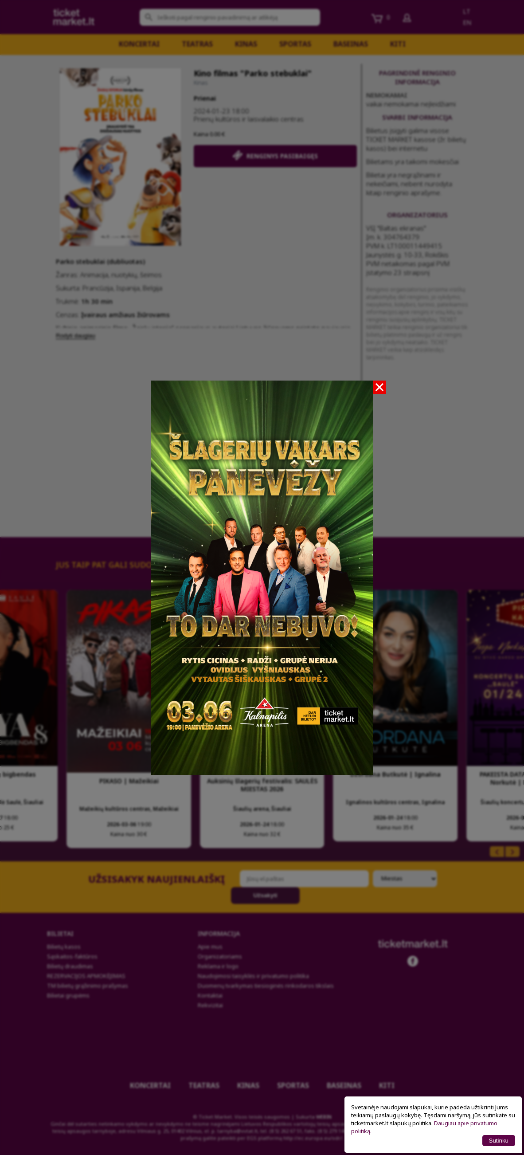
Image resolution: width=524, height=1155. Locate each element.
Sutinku (498, 1140)
